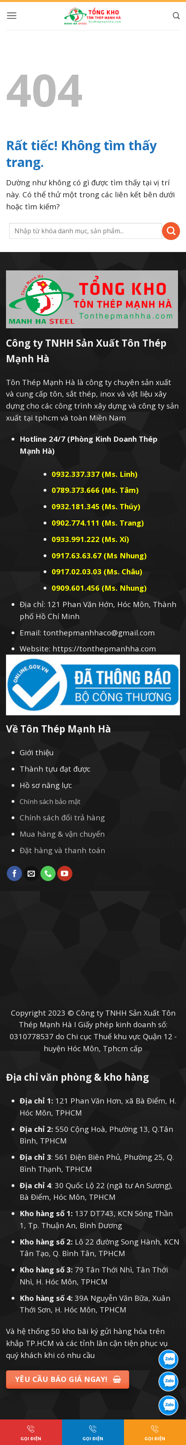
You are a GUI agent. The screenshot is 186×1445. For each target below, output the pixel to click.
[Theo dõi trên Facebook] (14, 873)
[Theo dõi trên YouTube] (64, 873)
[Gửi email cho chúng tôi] (31, 873)
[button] (11, 16)
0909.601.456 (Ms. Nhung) (99, 588)
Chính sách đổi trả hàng (62, 817)
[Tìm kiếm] (176, 16)
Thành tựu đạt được (55, 769)
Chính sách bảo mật (50, 801)
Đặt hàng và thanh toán (62, 850)
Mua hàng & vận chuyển (62, 834)
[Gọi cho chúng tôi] (48, 873)
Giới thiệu (37, 752)
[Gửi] (171, 231)
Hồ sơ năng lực (46, 785)
